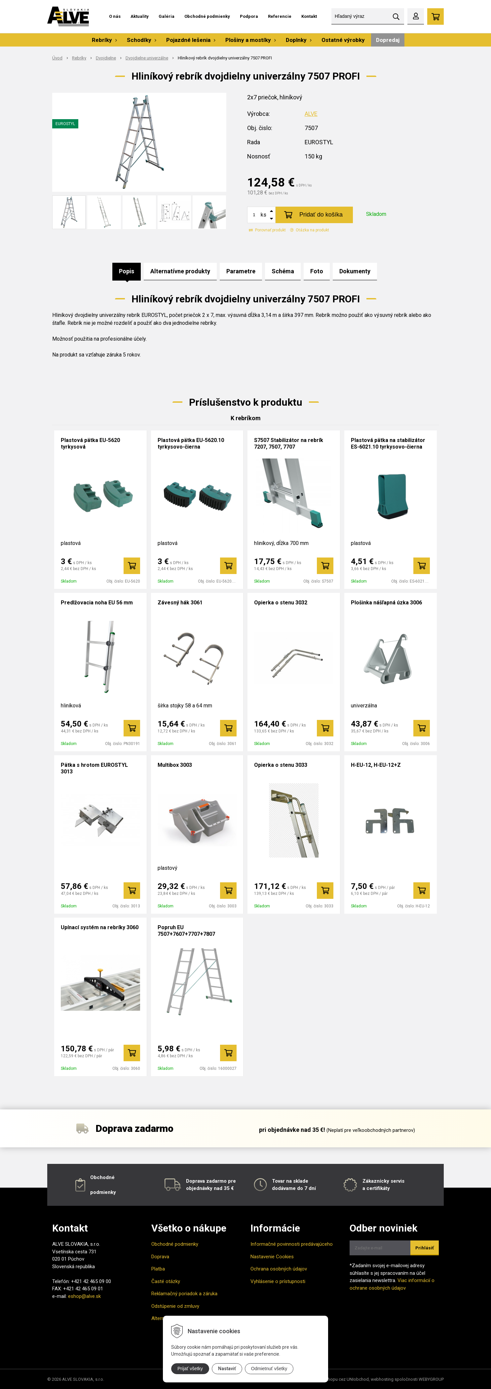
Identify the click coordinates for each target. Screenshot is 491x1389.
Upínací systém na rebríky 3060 (99, 927)
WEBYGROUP (431, 1379)
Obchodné (102, 1177)
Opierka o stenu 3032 (280, 602)
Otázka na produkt (309, 230)
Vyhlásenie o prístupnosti (277, 1281)
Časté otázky (165, 1281)
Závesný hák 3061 (180, 602)
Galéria (166, 16)
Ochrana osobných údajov (278, 1269)
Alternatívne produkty (180, 271)
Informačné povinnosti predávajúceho (291, 1244)
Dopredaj (387, 40)
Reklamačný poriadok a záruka (184, 1294)
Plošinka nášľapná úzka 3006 (386, 602)
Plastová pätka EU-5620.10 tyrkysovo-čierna (191, 443)
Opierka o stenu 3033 (280, 765)
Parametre (240, 271)
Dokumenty (354, 271)
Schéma (283, 271)
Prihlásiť (424, 1247)
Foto (316, 271)
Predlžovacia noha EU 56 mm (97, 602)
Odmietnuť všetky (269, 1368)
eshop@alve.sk (84, 1296)
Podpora (249, 16)
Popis (126, 271)
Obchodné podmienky (207, 16)
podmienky (103, 1192)
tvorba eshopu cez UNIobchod (339, 1379)
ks (263, 215)
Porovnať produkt (267, 230)
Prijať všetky (190, 1368)
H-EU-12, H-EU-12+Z (376, 765)
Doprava (160, 1257)
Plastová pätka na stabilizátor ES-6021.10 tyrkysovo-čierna (388, 443)
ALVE (311, 113)
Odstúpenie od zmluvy (175, 1306)
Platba (158, 1269)
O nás (115, 16)
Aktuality (140, 16)
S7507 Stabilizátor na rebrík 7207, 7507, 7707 (288, 443)
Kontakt (309, 16)
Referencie (279, 16)
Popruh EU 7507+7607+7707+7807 (186, 930)
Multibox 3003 (175, 765)
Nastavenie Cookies (272, 1257)
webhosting (382, 1379)
